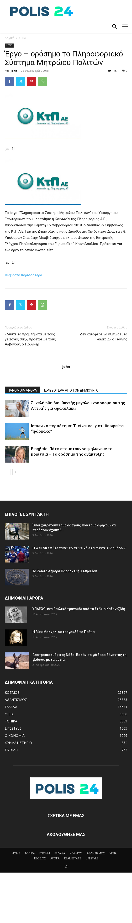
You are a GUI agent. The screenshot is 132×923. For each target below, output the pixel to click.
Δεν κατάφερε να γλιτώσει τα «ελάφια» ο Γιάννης (103, 336)
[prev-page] (8, 472)
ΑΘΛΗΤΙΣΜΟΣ (95, 853)
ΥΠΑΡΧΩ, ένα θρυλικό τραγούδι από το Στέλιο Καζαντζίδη (78, 609)
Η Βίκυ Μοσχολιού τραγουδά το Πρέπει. (64, 632)
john (14, 70)
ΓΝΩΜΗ (44, 853)
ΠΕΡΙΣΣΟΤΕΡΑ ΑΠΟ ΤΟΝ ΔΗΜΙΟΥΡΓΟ (71, 390)
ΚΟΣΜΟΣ (76, 853)
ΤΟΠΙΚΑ (30, 853)
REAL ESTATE (72, 858)
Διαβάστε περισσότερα (23, 275)
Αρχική (9, 38)
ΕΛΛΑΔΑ (59, 853)
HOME (16, 853)
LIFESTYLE (91, 858)
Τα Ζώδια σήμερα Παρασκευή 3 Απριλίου (64, 571)
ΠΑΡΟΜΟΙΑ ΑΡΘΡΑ (22, 390)
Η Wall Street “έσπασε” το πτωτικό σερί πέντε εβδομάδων (78, 548)
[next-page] (15, 472)
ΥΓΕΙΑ (22, 38)
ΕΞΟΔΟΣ (40, 858)
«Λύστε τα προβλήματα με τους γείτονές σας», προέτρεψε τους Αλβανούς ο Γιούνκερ (30, 339)
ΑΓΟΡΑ (55, 858)
